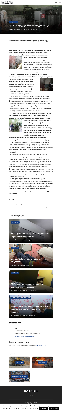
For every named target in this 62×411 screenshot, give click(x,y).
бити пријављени (41, 345)
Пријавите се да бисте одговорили (24, 336)
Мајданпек (13, 22)
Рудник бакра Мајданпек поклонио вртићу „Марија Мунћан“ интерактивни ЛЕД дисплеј (30, 309)
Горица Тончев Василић (18, 240)
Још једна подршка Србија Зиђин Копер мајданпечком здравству (29, 235)
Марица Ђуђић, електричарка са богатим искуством (30, 260)
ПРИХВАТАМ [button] (43, 408)
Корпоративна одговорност (21, 297)
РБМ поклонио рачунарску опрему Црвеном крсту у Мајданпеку (27, 285)
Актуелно (15, 247)
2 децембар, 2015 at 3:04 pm (22, 330)
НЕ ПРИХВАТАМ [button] (54, 408)
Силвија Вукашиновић (14, 29)
